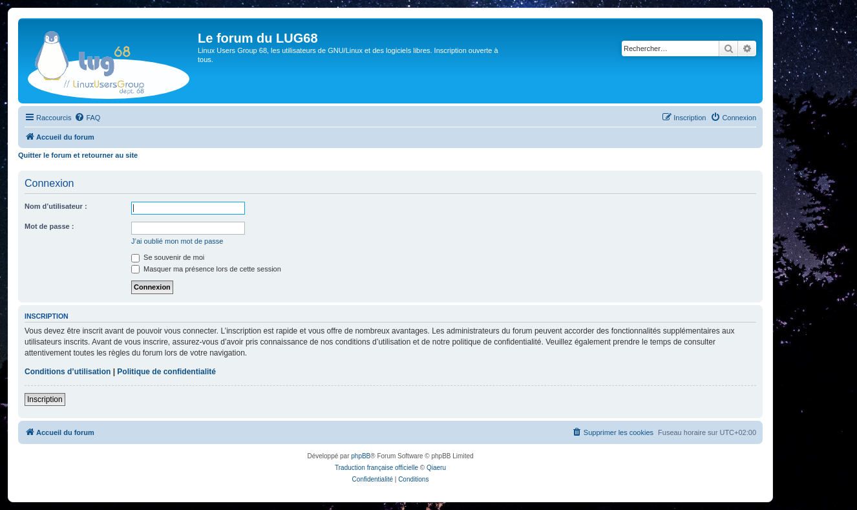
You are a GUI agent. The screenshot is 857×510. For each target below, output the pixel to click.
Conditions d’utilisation (68, 371)
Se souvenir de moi (167, 257)
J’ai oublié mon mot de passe (177, 241)
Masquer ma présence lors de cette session (206, 269)
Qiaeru (436, 467)
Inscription (45, 399)
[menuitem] (87, 117)
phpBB (360, 456)
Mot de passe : (49, 226)
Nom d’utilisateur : (56, 206)
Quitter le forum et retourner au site (78, 155)
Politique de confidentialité (166, 371)
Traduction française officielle (376, 467)
